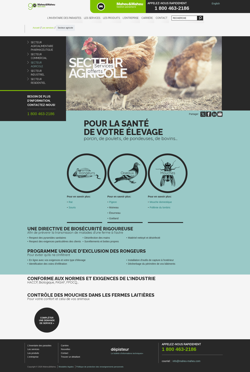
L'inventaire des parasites (64, 18)
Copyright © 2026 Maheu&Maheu (41, 367)
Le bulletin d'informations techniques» (127, 351)
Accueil (36, 28)
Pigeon (113, 202)
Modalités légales (66, 367)
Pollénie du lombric (160, 207)
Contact (161, 18)
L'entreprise (131, 18)
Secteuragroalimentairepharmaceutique (42, 46)
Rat (71, 202)
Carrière (147, 18)
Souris (72, 207)
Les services (92, 18)
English (216, 3)
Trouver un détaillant (70, 357)
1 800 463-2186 (172, 8)
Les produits (111, 18)
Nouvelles (65, 349)
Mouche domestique (161, 202)
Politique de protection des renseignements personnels (99, 367)
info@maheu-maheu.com (186, 361)
